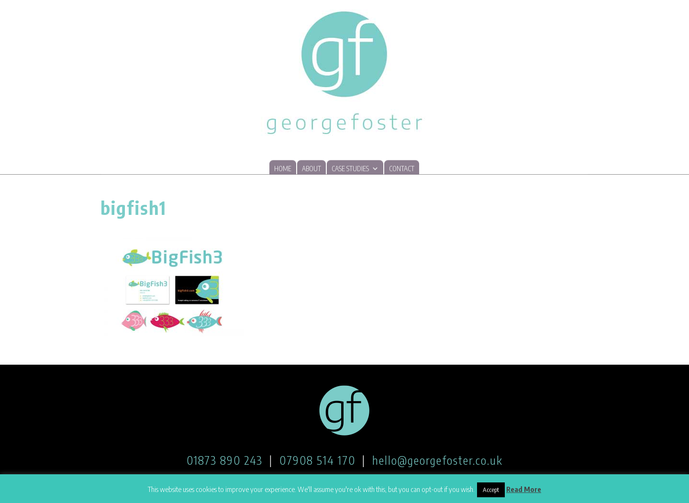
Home (282, 169)
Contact (401, 169)
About (311, 169)
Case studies (355, 168)
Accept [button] (491, 489)
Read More (523, 489)
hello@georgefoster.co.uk (437, 460)
